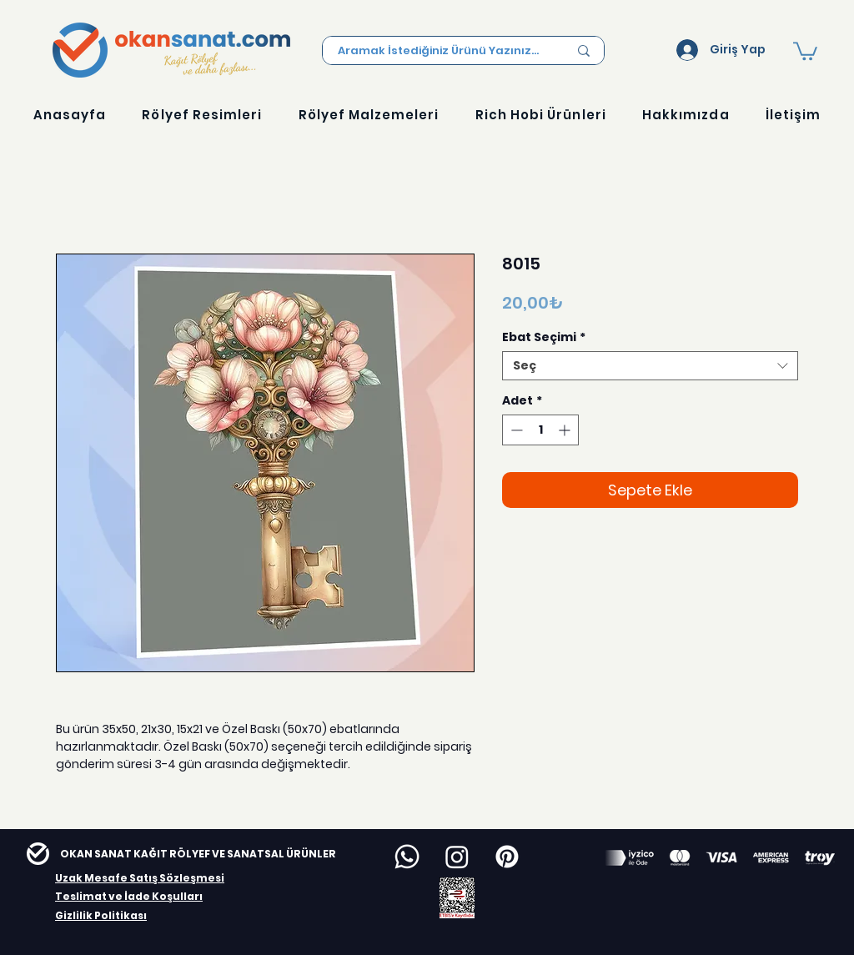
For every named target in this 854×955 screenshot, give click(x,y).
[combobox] (650, 365)
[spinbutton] (540, 430)
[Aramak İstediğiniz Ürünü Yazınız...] (440, 51)
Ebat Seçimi (543, 337)
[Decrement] (515, 430)
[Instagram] (457, 857)
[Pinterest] (507, 857)
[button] (805, 50)
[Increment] (565, 430)
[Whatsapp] (407, 857)
